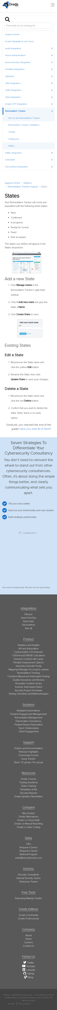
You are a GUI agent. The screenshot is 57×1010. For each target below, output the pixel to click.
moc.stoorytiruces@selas (28, 857)
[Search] (28, 26)
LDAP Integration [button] (29, 90)
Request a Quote (29, 850)
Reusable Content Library (28, 683)
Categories (13, 139)
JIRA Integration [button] (29, 83)
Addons (27, 183)
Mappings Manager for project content (28, 669)
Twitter (28, 962)
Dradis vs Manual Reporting (28, 823)
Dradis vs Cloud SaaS (28, 820)
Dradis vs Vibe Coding (28, 827)
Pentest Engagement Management (28, 714)
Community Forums (28, 755)
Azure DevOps (28, 617)
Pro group (38, 762)
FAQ (28, 843)
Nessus (28, 614)
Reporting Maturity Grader (28, 898)
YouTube (28, 966)
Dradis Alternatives (28, 816)
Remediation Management (28, 717)
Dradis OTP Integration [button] (29, 104)
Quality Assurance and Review (28, 679)
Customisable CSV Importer (28, 651)
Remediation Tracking (28, 672)
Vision (28, 938)
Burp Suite (28, 621)
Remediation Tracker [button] (29, 111)
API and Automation (28, 648)
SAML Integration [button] (29, 153)
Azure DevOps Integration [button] (29, 62)
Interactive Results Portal (28, 666)
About (28, 935)
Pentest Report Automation (28, 724)
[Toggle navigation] (52, 5)
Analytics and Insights (29, 645)
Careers (28, 942)
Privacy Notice (24, 1004)
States (11, 146)
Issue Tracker (28, 758)
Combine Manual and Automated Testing (28, 676)
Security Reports (28, 793)
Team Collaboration (28, 728)
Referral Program (28, 854)
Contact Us (28, 945)
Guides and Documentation (28, 748)
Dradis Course (28, 778)
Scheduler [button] (29, 159)
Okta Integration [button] (29, 97)
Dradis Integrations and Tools (19, 41)
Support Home (12, 34)
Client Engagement (28, 731)
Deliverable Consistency (28, 721)
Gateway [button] (29, 76)
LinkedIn (28, 970)
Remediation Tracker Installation (24, 125)
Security (11, 1004)
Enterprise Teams (28, 881)
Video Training (28, 785)
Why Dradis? (28, 813)
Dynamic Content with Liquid (28, 659)
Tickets (11, 132)
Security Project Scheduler (28, 690)
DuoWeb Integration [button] (29, 69)
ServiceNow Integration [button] (29, 166)
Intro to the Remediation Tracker (24, 118)
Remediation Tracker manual (23, 186)
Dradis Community (28, 915)
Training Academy (28, 782)
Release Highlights (28, 751)
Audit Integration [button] (29, 48)
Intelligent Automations (28, 710)
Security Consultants (28, 874)
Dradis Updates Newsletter (28, 796)
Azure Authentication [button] (29, 55)
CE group (26, 762)
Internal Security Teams (29, 878)
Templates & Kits (28, 789)
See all (28, 628)
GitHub (28, 973)
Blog (28, 977)
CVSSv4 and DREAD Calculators (28, 655)
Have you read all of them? (35, 429)
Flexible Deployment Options (28, 662)
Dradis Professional (28, 918)
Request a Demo (29, 847)
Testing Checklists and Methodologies (28, 693)
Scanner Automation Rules (28, 686)
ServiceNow (28, 624)
